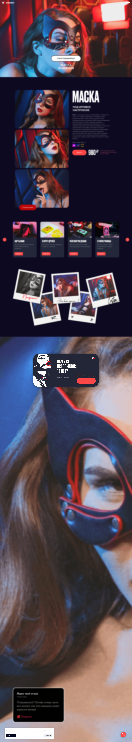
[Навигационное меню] (129, 3)
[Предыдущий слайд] (4, 239)
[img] (74, 145)
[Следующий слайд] (127, 239)
